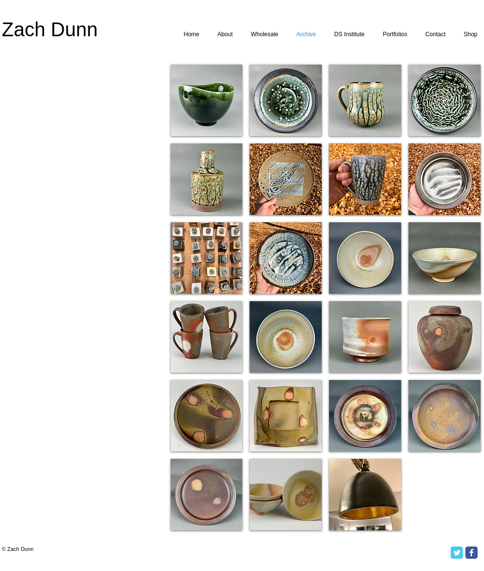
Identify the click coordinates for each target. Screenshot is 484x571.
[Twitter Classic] (457, 553)
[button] (207, 100)
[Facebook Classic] (471, 553)
